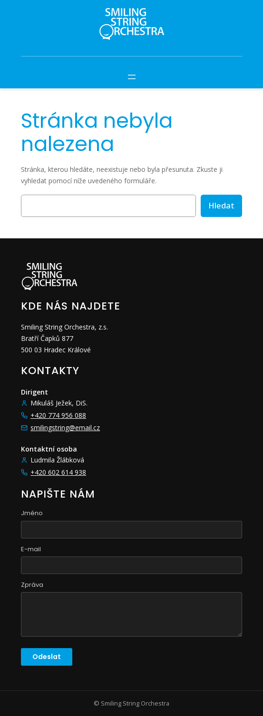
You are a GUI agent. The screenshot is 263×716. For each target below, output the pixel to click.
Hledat (221, 205)
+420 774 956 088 (58, 415)
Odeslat (46, 656)
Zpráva (32, 584)
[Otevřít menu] (131, 77)
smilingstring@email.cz (65, 427)
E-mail (31, 549)
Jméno (32, 513)
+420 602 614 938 (58, 472)
